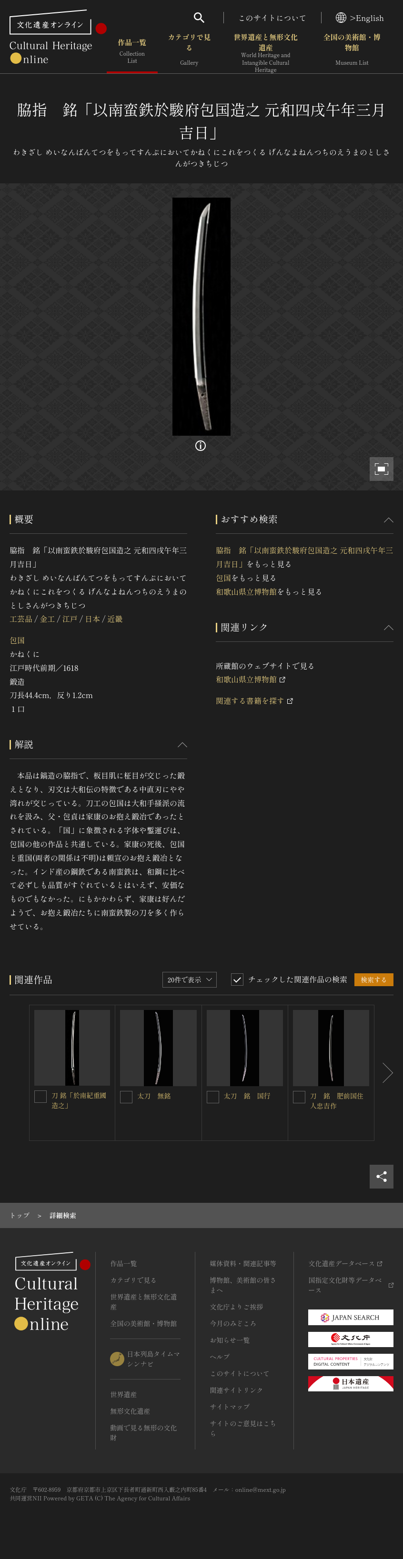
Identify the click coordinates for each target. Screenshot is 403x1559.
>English (360, 17)
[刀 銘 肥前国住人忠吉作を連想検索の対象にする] (299, 1097)
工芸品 (21, 618)
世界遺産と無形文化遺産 (266, 53)
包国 (17, 640)
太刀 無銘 (154, 1095)
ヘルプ (220, 1356)
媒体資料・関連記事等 (243, 1263)
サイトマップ (230, 1406)
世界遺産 (123, 1394)
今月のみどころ (233, 1323)
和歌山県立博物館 (246, 591)
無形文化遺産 (130, 1411)
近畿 (115, 618)
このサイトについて (272, 17)
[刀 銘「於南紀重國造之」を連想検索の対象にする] (40, 1096)
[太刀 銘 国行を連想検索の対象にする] (213, 1097)
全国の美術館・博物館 (352, 52)
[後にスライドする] (383, 1073)
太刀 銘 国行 (247, 1095)
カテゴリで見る (189, 52)
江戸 (70, 618)
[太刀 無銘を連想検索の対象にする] (126, 1097)
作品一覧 (132, 52)
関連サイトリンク (236, 1390)
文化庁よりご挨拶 (236, 1306)
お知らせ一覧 (230, 1340)
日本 (92, 618)
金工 (47, 618)
